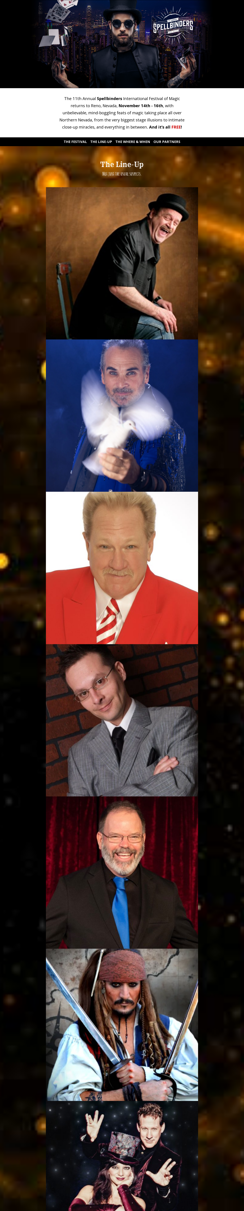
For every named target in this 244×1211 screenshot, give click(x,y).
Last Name (86, 1165)
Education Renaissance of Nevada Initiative (165, 790)
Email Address (88, 1137)
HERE (170, 795)
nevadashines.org (199, 806)
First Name (86, 1151)
